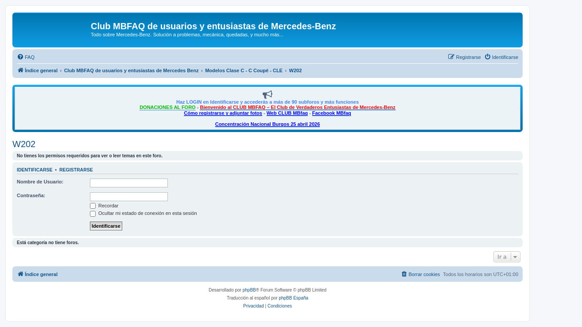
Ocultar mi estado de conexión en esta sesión (143, 213)
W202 (23, 144)
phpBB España (293, 298)
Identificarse (35, 169)
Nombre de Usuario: (40, 181)
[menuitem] (26, 57)
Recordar (104, 205)
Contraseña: (31, 195)
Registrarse (76, 169)
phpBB (249, 290)
